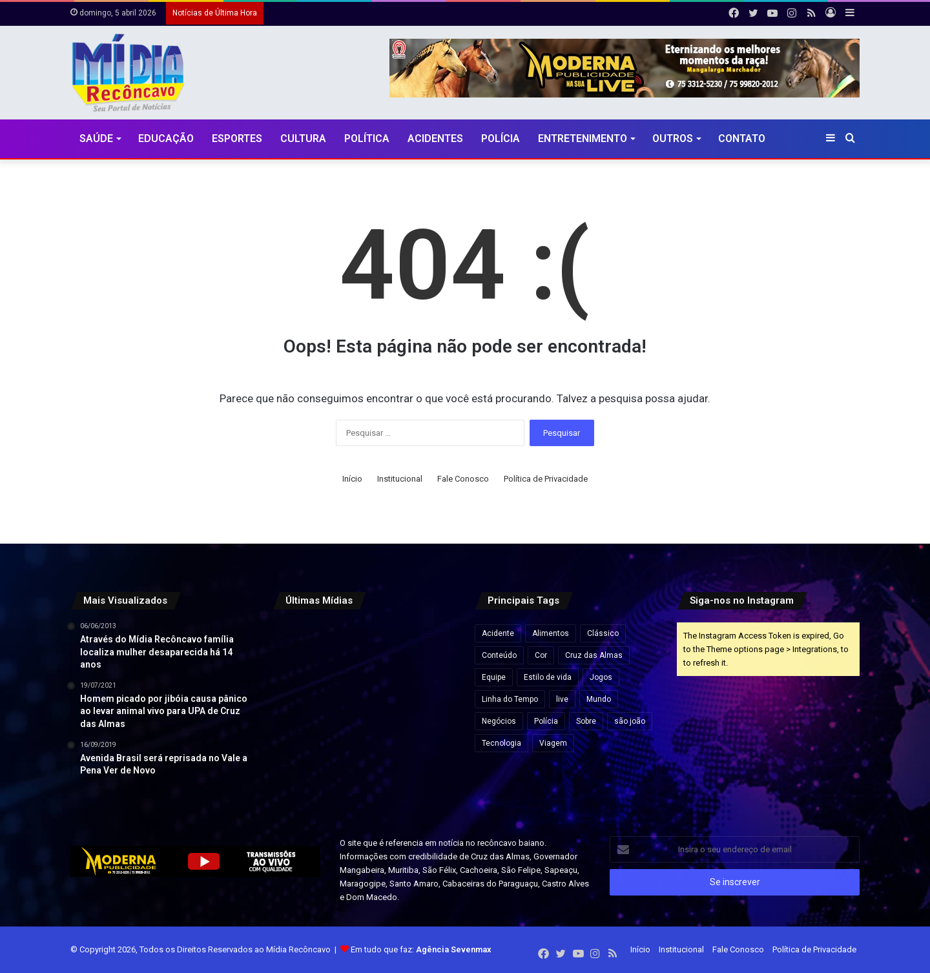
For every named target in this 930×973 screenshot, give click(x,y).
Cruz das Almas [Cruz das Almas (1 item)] (594, 655)
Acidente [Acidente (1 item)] (498, 633)
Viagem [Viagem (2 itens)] (553, 743)
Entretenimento (582, 138)
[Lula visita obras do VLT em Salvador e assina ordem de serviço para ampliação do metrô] (364, 776)
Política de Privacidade (546, 479)
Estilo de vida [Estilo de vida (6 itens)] (548, 677)
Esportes (237, 138)
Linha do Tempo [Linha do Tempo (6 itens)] (510, 699)
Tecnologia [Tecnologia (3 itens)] (501, 743)
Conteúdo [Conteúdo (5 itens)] (499, 655)
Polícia (500, 138)
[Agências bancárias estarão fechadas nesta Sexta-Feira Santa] (364, 651)
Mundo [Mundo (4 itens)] (598, 699)
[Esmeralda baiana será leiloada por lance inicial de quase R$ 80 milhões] (301, 714)
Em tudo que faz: (421, 949)
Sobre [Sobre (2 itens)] (586, 721)
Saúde (96, 138)
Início (352, 479)
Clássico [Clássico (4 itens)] (603, 633)
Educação (166, 138)
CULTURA (303, 138)
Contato (741, 138)
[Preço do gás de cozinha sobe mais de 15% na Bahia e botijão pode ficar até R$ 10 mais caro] (426, 651)
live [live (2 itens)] (562, 699)
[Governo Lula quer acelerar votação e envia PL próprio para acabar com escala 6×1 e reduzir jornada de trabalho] (426, 714)
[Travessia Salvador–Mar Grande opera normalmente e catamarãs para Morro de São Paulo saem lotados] (364, 714)
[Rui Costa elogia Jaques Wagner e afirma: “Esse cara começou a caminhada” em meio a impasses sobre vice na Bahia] (426, 776)
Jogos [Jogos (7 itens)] (601, 677)
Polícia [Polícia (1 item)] (546, 721)
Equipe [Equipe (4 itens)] (494, 677)
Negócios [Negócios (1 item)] (499, 721)
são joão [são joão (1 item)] (629, 721)
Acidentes (435, 138)
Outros (672, 138)
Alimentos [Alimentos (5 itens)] (550, 633)
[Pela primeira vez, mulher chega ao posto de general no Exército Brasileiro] (301, 776)
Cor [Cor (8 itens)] (541, 655)
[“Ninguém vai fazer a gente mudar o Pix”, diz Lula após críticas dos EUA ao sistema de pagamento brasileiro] (301, 651)
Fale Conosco (463, 479)
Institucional (399, 479)
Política (366, 138)
